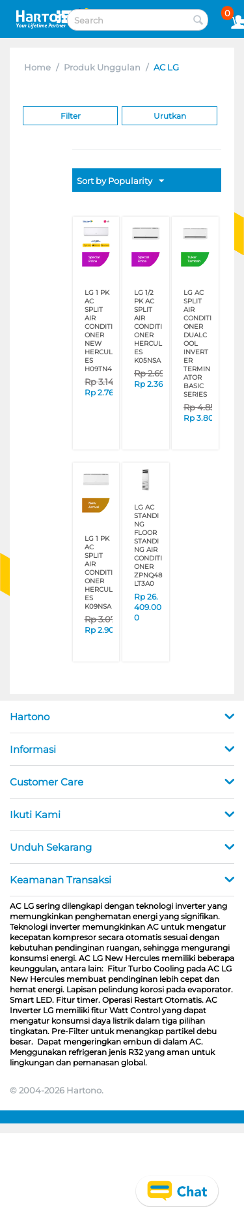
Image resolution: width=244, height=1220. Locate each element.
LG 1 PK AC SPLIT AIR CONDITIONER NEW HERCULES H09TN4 (99, 330)
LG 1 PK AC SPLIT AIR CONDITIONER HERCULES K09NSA (99, 572)
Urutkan (170, 116)
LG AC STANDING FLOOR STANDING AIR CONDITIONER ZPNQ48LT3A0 (148, 545)
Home (37, 67)
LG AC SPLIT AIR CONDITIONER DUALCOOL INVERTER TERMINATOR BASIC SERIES (197, 343)
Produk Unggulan (102, 67)
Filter (71, 116)
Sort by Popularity (120, 181)
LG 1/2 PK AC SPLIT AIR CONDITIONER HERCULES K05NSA (148, 326)
